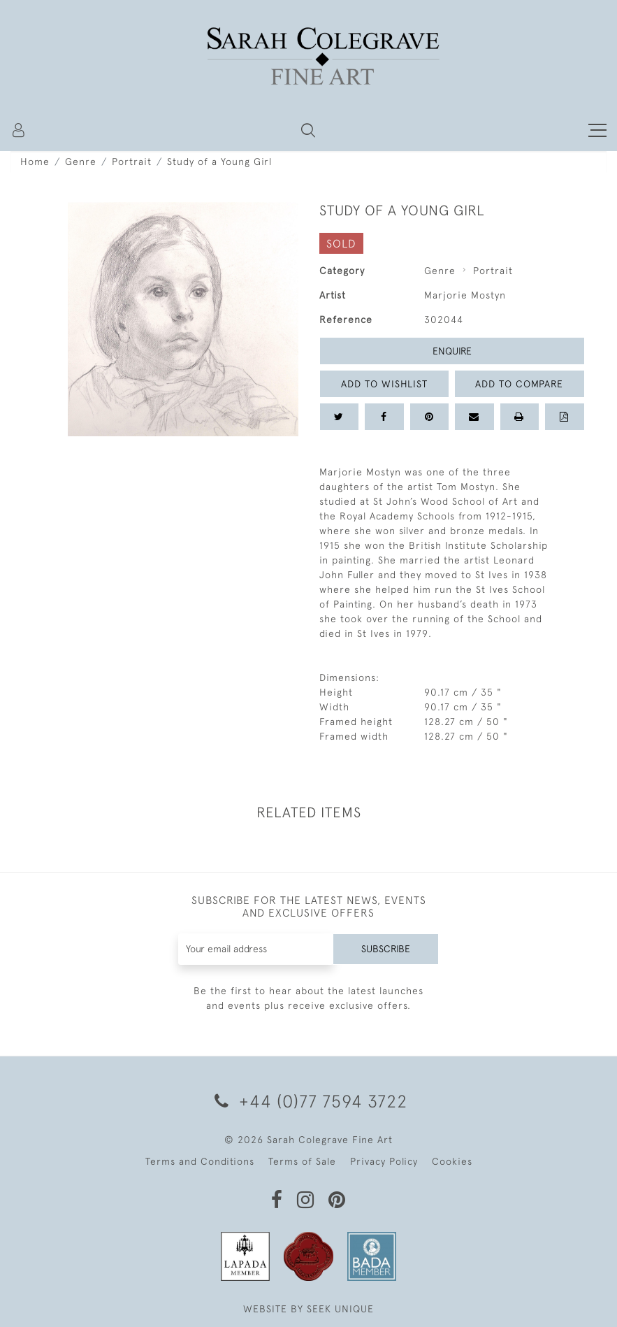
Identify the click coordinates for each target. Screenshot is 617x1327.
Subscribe (385, 948)
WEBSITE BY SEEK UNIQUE (308, 1308)
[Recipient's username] (255, 949)
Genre (80, 161)
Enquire (452, 351)
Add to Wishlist (384, 383)
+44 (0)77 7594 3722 (308, 1101)
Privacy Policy (384, 1161)
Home (35, 161)
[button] (308, 130)
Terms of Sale (302, 1161)
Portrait (132, 161)
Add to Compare (519, 383)
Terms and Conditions (199, 1161)
